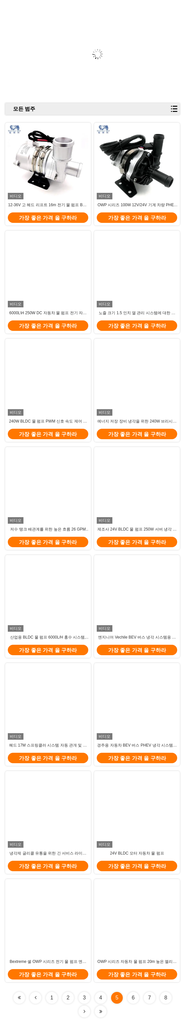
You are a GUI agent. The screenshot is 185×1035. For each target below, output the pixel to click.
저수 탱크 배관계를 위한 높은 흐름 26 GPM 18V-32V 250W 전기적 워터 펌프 (48, 529)
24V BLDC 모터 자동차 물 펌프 (137, 853)
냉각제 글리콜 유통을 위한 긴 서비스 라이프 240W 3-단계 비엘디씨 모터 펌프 (47, 853)
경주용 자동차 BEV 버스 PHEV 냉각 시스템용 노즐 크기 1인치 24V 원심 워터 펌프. (137, 745)
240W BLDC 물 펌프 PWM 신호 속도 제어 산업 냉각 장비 (48, 421)
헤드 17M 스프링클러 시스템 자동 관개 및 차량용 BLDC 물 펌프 (48, 745)
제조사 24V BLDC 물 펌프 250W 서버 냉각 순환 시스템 (137, 529)
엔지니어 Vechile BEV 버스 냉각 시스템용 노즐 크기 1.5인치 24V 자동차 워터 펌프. (137, 637)
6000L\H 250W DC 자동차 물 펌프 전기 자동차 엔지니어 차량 (48, 313)
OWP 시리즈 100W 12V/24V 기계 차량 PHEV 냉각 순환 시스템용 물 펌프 (137, 205)
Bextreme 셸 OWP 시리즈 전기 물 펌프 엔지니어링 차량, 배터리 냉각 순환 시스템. (48, 962)
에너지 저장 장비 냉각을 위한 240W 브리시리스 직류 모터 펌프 (137, 421)
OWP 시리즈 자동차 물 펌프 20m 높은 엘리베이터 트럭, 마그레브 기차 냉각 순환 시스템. (137, 962)
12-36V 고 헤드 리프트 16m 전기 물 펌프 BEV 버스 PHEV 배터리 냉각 (48, 205)
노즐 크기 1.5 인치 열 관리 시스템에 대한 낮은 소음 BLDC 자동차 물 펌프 (137, 313)
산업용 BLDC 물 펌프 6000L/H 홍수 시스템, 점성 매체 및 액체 (48, 637)
